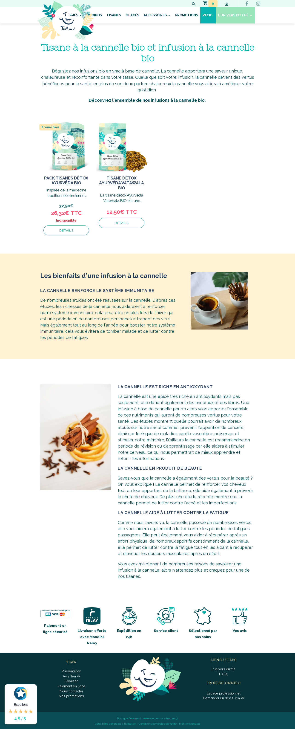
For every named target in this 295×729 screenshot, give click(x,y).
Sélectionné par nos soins (203, 622)
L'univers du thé (233, 15)
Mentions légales (189, 723)
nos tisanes (129, 575)
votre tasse (122, 77)
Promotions (186, 15)
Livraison (71, 681)
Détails (66, 230)
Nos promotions (71, 695)
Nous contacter (71, 690)
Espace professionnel (224, 692)
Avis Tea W (71, 676)
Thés (74, 15)
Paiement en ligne (71, 686)
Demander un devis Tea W (223, 698)
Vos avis (239, 619)
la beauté (240, 477)
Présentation (71, 671)
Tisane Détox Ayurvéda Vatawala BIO (121, 182)
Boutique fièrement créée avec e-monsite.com (146, 718)
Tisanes (113, 15)
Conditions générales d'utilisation (115, 723)
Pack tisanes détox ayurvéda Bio (66, 180)
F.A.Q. (223, 674)
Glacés (132, 15)
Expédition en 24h (129, 622)
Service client (166, 619)
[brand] (65, 20)
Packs (208, 15)
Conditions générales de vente (158, 723)
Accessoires (155, 15)
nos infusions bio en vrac (96, 71)
